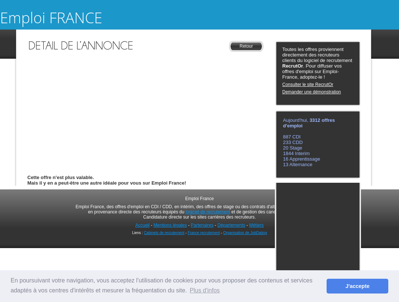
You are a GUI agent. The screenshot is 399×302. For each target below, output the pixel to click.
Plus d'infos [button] (205, 290)
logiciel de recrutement (207, 212)
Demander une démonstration (311, 92)
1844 (289, 153)
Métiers (256, 225)
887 (287, 137)
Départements (231, 225)
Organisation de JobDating (245, 233)
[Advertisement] (145, 105)
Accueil (142, 225)
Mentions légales (170, 225)
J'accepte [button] (357, 286)
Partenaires (202, 225)
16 (285, 159)
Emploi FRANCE (51, 17)
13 (286, 164)
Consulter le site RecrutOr (307, 84)
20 (286, 148)
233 (287, 142)
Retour (246, 46)
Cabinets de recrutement (164, 233)
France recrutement (204, 233)
